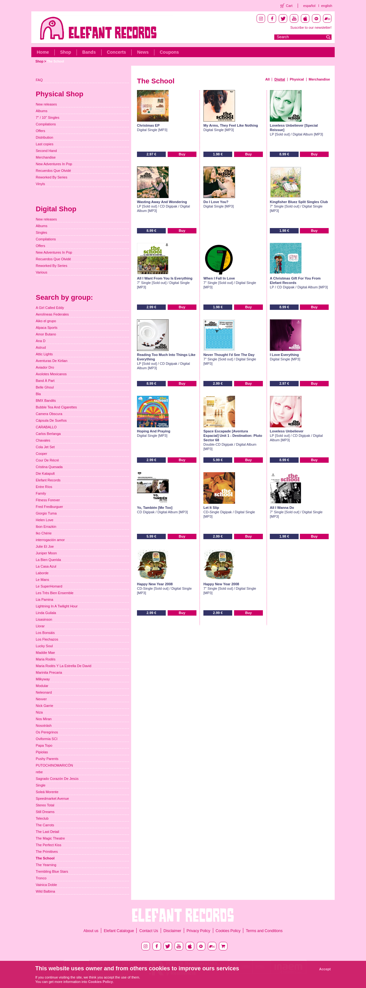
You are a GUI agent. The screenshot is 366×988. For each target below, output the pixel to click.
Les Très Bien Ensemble (54, 593)
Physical (297, 79)
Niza (39, 712)
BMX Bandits (46, 400)
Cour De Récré (47, 460)
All (267, 79)
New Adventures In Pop (54, 164)
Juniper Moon (46, 553)
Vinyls (40, 184)
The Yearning (46, 865)
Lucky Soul (44, 646)
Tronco (41, 878)
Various (41, 272)
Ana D (41, 341)
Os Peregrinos (47, 732)
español (309, 6)
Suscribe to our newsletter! (311, 27)
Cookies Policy (228, 931)
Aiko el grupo (46, 321)
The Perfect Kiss (48, 845)
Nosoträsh (44, 725)
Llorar (40, 626)
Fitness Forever (48, 500)
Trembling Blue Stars (52, 871)
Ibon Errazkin (46, 526)
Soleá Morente (47, 792)
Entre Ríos (44, 487)
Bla (38, 394)
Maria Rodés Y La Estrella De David (63, 666)
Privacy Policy (198, 931)
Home (43, 52)
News (143, 52)
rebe (39, 772)
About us (91, 931)
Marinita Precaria (49, 672)
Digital (279, 79)
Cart (289, 6)
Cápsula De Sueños (51, 420)
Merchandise (319, 79)
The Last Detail (47, 832)
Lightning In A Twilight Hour (57, 606)
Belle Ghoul (45, 387)
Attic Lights (44, 354)
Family (41, 493)
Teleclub (42, 818)
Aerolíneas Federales (52, 314)
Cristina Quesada (49, 467)
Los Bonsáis (45, 633)
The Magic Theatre (50, 838)
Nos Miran (44, 719)
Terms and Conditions (264, 931)
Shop (65, 52)
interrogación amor (50, 540)
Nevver (41, 699)
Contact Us (148, 931)
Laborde (42, 573)
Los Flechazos (47, 639)
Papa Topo (44, 745)
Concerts (116, 52)
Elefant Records (48, 480)
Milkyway (43, 679)
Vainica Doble (46, 885)
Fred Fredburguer (49, 507)
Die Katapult (45, 473)
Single (41, 785)
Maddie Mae (45, 652)
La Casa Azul (46, 566)
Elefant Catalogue (119, 931)
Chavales (43, 440)
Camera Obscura (49, 414)
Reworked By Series (51, 177)
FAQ (39, 80)
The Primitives (47, 851)
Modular (42, 686)
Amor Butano (46, 334)
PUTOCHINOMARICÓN (54, 765)
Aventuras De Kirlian (51, 361)
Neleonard (44, 692)
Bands (89, 52)
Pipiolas (42, 752)
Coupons (169, 52)
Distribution (44, 137)
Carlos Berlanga (48, 434)
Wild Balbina (45, 891)
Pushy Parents (47, 759)
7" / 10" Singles (47, 117)
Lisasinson (44, 619)
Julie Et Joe (45, 546)
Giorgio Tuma (46, 513)
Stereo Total (45, 805)
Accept (325, 969)
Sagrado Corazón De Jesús (57, 778)
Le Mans (42, 579)
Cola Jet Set (45, 447)
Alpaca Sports (46, 327)
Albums (41, 111)
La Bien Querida (48, 560)
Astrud (41, 347)
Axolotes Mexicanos (51, 374)
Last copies (44, 144)
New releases (46, 104)
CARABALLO (46, 427)
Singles (41, 232)
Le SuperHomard (49, 586)
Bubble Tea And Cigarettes (56, 407)
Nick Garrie (44, 706)
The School (55, 61)
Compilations (46, 124)
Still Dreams (45, 812)
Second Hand (46, 151)
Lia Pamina (44, 599)
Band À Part (45, 381)
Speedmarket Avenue (52, 798)
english (326, 6)
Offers (40, 131)
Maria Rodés (45, 659)
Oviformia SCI (46, 739)
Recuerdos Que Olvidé (53, 170)
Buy (182, 154)
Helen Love (44, 520)
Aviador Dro (45, 367)
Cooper (41, 453)
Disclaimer (172, 931)
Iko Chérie (44, 533)
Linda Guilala (46, 613)
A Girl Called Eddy (50, 308)
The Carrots (45, 825)
